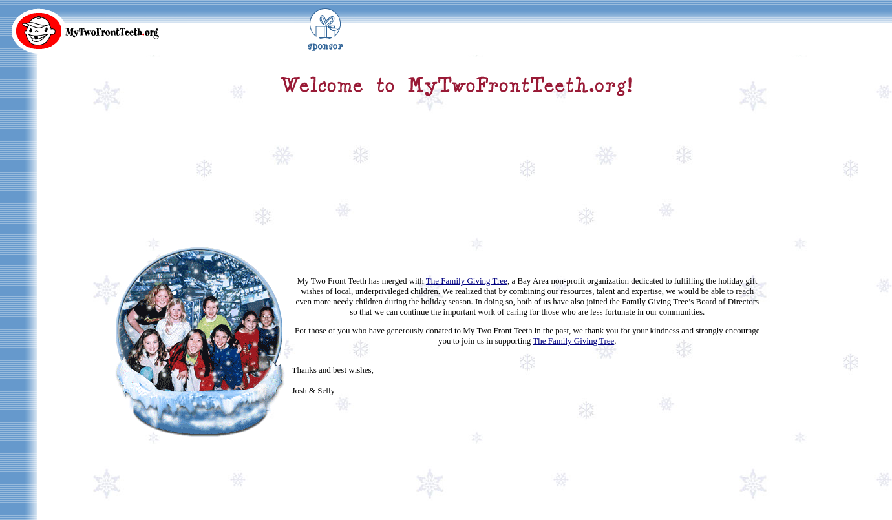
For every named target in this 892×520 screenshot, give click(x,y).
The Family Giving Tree (466, 253)
